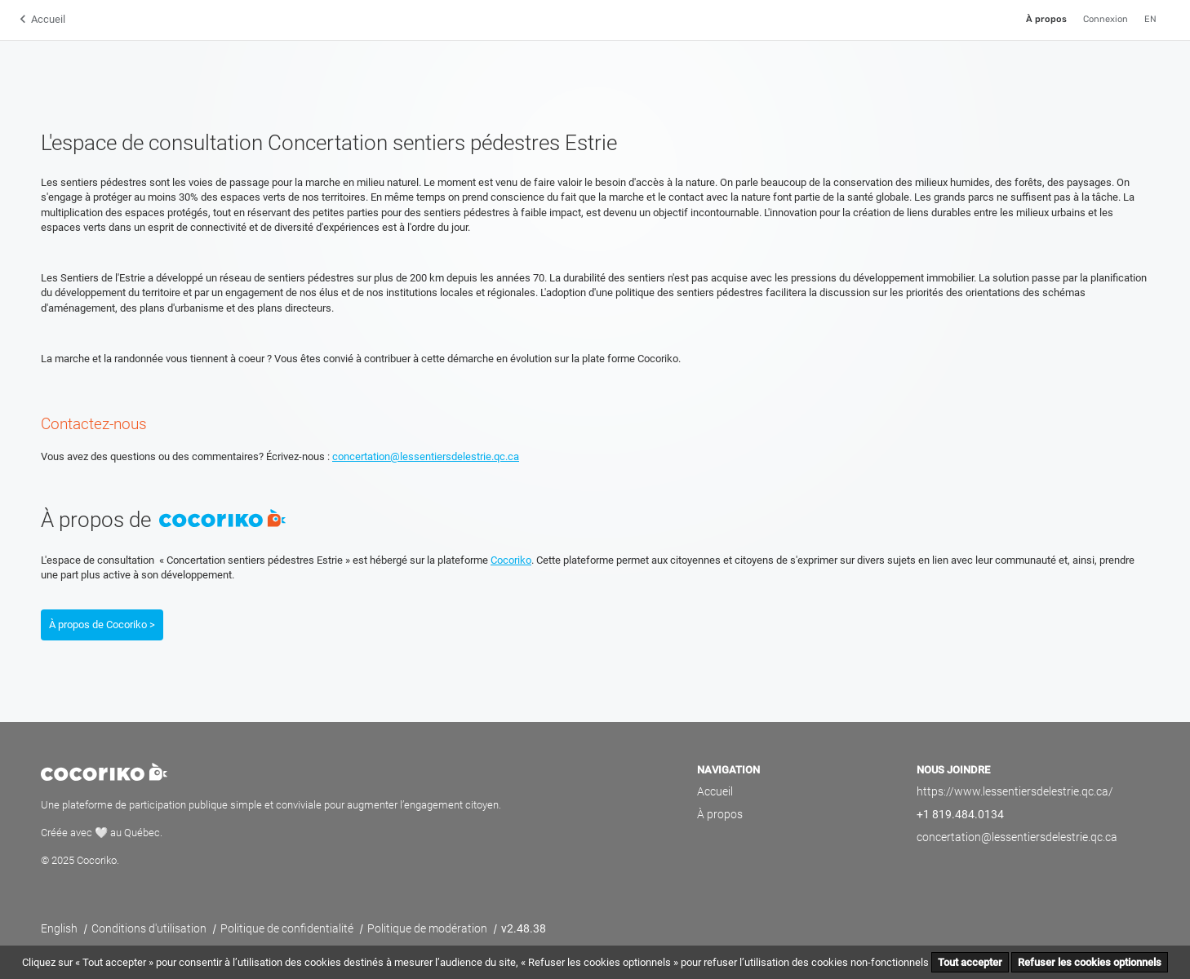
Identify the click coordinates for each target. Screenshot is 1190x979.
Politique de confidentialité (288, 928)
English (60, 928)
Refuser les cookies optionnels (1089, 962)
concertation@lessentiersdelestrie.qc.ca (425, 456)
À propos (1046, 19)
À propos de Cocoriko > (102, 624)
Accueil (48, 19)
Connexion (1105, 19)
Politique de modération (428, 928)
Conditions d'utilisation (150, 928)
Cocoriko (511, 560)
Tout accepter (970, 962)
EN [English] (1150, 19)
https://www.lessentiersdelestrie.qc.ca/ (1015, 791)
